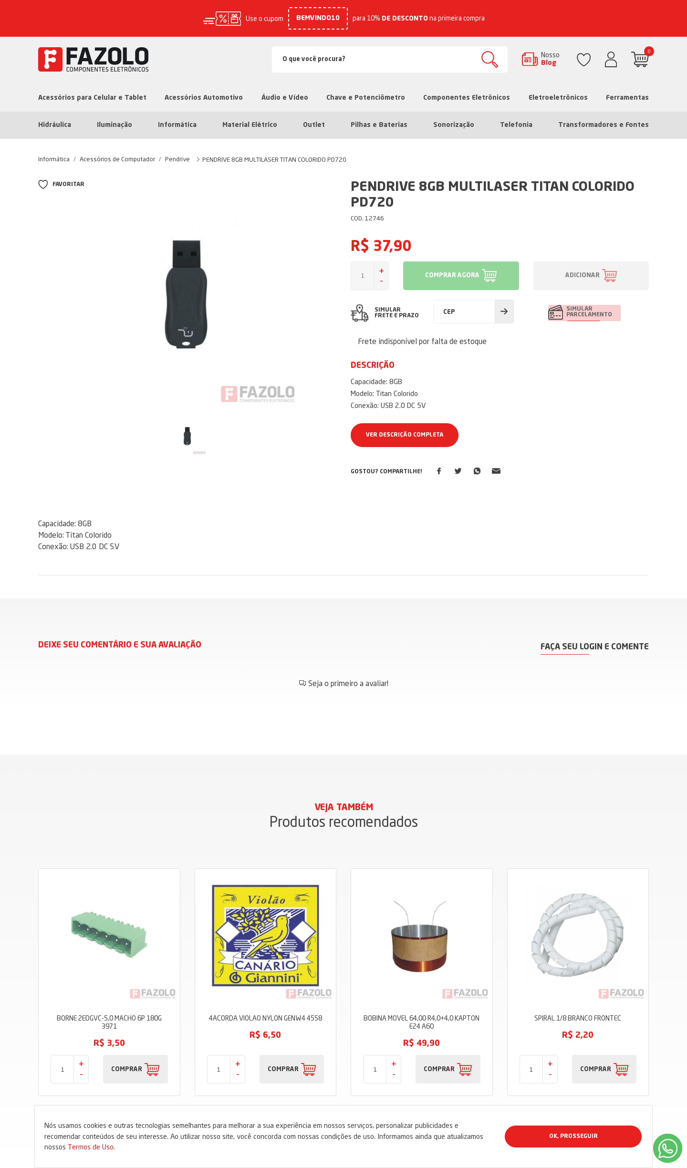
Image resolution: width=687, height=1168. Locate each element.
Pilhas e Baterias (379, 125)
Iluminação (114, 125)
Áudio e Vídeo (284, 97)
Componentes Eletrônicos (466, 97)
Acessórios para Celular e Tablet (92, 97)
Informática (177, 125)
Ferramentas (627, 97)
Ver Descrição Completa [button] (404, 435)
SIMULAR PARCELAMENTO (590, 312)
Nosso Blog (550, 58)
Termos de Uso (91, 1146)
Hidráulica (54, 125)
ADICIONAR (582, 275)
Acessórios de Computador (117, 159)
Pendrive (177, 159)
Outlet (314, 125)
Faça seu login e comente (595, 646)
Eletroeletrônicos (558, 97)
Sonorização (453, 125)
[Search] (390, 59)
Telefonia (516, 125)
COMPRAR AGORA (452, 275)
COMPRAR (126, 1068)
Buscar (490, 59)
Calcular (504, 311)
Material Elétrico (249, 125)
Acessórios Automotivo (204, 97)
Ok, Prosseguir (573, 1136)
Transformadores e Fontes (603, 125)
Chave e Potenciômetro (365, 97)
